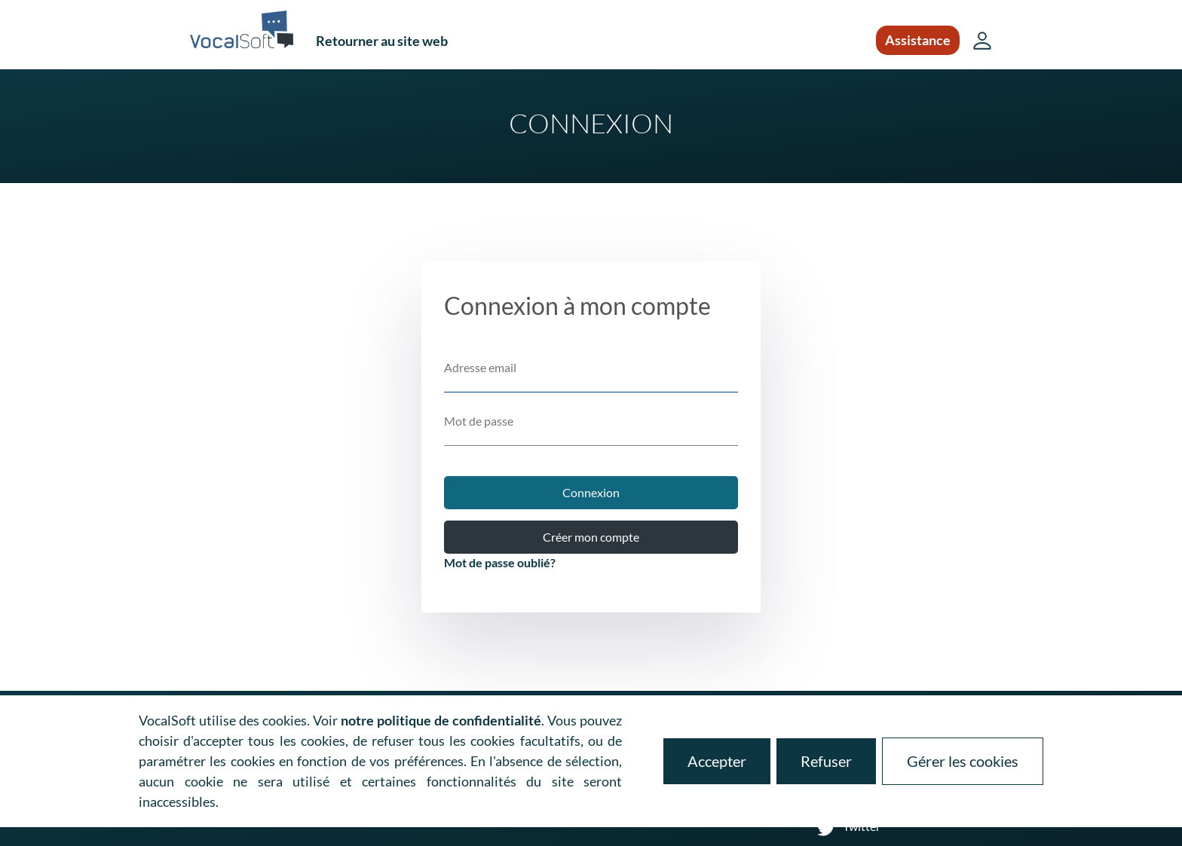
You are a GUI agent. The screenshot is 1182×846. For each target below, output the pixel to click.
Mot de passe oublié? (500, 562)
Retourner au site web (382, 40)
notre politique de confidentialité (441, 720)
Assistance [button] (918, 40)
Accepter (716, 761)
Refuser (826, 761)
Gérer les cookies (962, 761)
